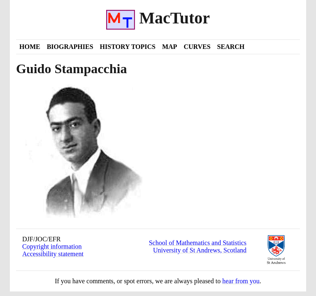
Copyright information (51, 246)
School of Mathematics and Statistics (197, 242)
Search (231, 46)
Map (169, 46)
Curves (197, 46)
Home (29, 46)
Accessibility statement (53, 253)
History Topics (128, 46)
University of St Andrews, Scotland (199, 250)
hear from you (241, 281)
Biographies (70, 46)
